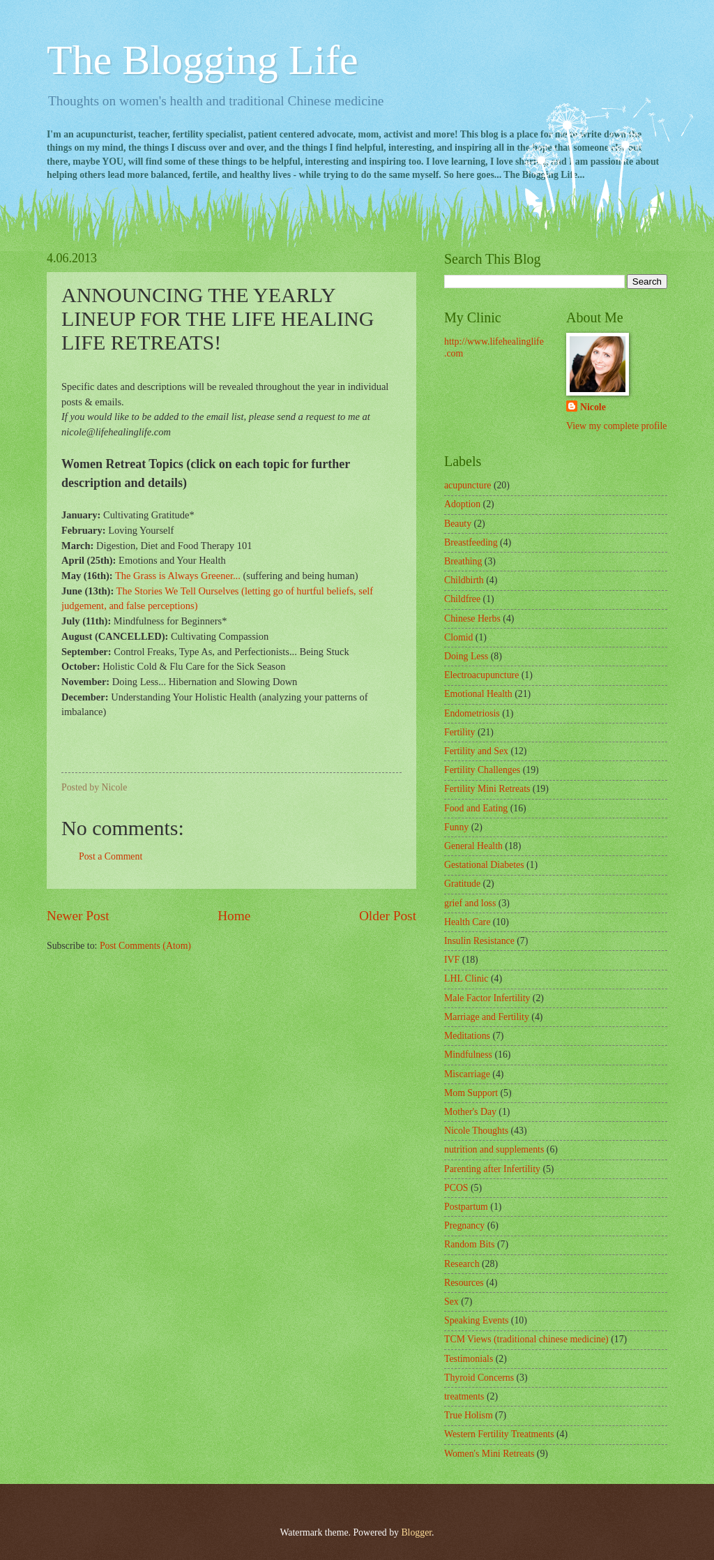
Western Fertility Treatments (499, 1434)
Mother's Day (470, 1112)
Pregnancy (464, 1225)
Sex (451, 1301)
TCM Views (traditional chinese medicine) (526, 1339)
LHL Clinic (466, 978)
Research (462, 1264)
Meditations (467, 1035)
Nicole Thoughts (476, 1130)
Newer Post (78, 915)
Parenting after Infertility (492, 1169)
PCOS (456, 1188)
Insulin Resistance (479, 941)
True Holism (468, 1415)
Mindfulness (468, 1054)
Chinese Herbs (472, 618)
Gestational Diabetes (484, 865)
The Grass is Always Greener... (178, 575)
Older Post (387, 915)
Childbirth (464, 580)
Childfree (462, 599)
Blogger (416, 1532)
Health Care (467, 922)
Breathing (463, 561)
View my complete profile (616, 426)
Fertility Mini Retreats (487, 788)
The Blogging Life (202, 60)
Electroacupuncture (481, 675)
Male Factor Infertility (487, 998)
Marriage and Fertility (486, 1017)
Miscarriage (467, 1074)
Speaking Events (476, 1320)
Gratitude (462, 883)
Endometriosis (472, 713)
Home (234, 915)
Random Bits (469, 1244)
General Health (473, 846)
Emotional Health (478, 694)
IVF (451, 959)
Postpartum (466, 1206)
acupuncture (467, 485)
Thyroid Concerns (479, 1377)
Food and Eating (476, 808)
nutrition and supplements (494, 1149)
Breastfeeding (471, 542)
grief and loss (470, 903)
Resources (464, 1282)
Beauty (457, 523)
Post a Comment (110, 856)
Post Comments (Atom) (145, 945)
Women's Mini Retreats (489, 1453)
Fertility (459, 732)
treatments (464, 1396)
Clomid (458, 637)
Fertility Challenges (482, 770)
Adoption (462, 504)
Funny (456, 827)
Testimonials (468, 1358)
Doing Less (466, 656)
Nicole (593, 407)
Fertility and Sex (476, 751)
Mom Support (471, 1093)
